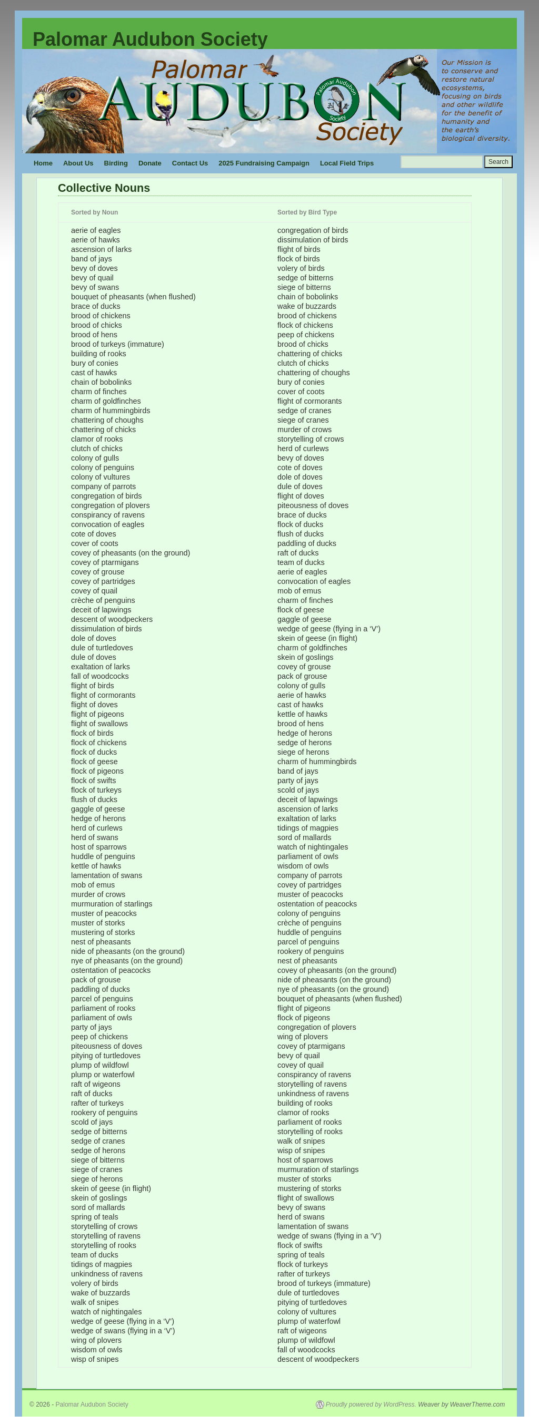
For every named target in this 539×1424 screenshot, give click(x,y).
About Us (78, 163)
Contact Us (190, 163)
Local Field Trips (347, 163)
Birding (116, 163)
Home (43, 163)
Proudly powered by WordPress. (371, 1404)
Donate (150, 163)
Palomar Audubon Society (150, 39)
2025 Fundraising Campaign (264, 163)
